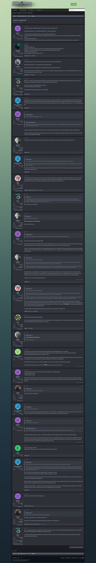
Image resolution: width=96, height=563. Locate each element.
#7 (82, 138)
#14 (82, 285)
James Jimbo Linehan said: (30, 122)
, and (34, 190)
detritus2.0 (15, 22)
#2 (82, 43)
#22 (82, 445)
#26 (82, 528)
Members (40, 10)
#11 (82, 213)
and (30, 55)
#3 (82, 59)
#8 (82, 156)
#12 (82, 231)
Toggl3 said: (28, 197)
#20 (82, 404)
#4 (82, 78)
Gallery (32, 10)
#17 (82, 349)
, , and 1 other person (36, 524)
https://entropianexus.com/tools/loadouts (32, 221)
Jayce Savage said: (29, 114)
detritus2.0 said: (28, 159)
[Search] (83, 4)
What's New (24, 10)
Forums (15, 10)
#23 (82, 459)
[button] (18, 10)
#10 (82, 194)
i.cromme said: (28, 420)
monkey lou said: (28, 234)
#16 (82, 332)
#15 (82, 315)
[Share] (81, 26)
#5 (82, 98)
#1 (82, 26)
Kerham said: (28, 216)
